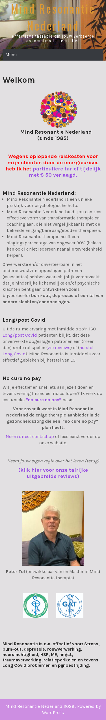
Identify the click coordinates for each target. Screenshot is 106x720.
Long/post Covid (20, 335)
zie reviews (59, 347)
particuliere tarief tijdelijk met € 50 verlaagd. (65, 172)
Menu (11, 54)
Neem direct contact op (30, 436)
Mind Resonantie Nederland (53, 17)
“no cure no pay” (43, 399)
